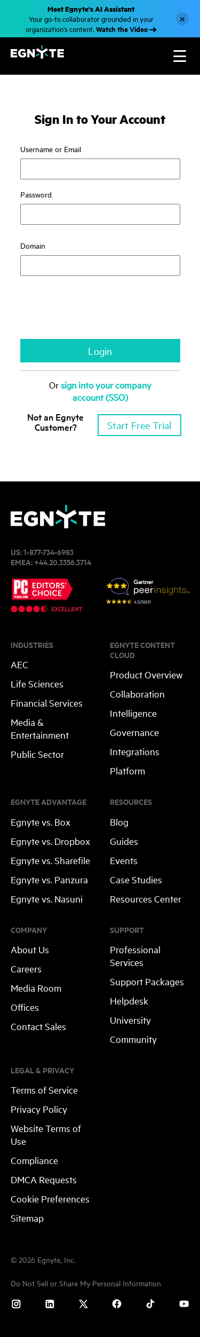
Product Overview (146, 674)
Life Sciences (37, 683)
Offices (25, 1007)
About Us (30, 949)
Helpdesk (129, 1000)
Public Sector (37, 754)
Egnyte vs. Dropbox (50, 841)
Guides (124, 841)
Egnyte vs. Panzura (49, 879)
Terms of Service (44, 1089)
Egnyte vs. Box (40, 822)
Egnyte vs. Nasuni (47, 898)
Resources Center (145, 898)
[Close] (182, 18)
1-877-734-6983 (48, 551)
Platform (127, 770)
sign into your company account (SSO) (106, 390)
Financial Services (47, 703)
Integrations (134, 751)
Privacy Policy (39, 1109)
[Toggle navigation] (179, 56)
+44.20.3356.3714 (62, 561)
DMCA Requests (44, 1179)
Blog (119, 822)
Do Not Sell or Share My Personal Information (86, 1283)
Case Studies (136, 879)
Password (36, 194)
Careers (26, 968)
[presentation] (101, 313)
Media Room (36, 988)
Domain (40, 245)
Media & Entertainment (40, 728)
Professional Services (135, 955)
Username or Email (50, 149)
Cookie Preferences (50, 1198)
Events (124, 860)
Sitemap (27, 1218)
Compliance (34, 1160)
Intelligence (133, 713)
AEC (19, 664)
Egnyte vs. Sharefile (50, 860)
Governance (134, 732)
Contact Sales (38, 1026)
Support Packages (147, 981)
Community (133, 1039)
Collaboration (137, 693)
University (130, 1020)
